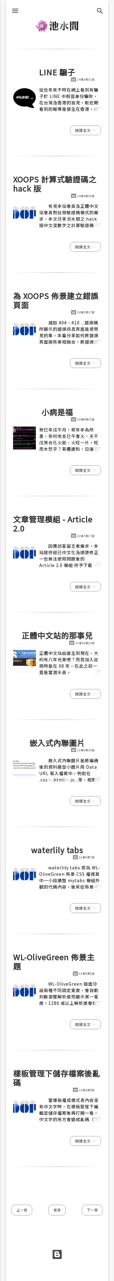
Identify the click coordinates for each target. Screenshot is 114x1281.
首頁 (57, 1209)
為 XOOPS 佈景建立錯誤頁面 (55, 300)
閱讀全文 (83, 130)
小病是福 (57, 412)
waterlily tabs (57, 849)
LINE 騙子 (57, 72)
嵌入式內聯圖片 (57, 742)
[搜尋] (100, 11)
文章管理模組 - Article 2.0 (52, 523)
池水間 (57, 26)
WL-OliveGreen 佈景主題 (54, 961)
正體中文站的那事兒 (57, 635)
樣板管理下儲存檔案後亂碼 (56, 1078)
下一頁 (92, 1209)
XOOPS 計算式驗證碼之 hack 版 (54, 184)
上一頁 (21, 1209)
